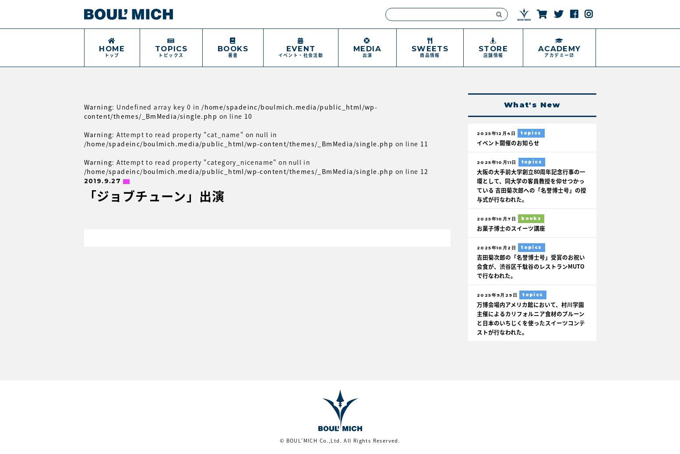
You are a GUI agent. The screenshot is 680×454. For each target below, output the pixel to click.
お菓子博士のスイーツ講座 (511, 228)
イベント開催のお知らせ (508, 142)
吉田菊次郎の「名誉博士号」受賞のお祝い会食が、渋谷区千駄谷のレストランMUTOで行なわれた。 (531, 266)
